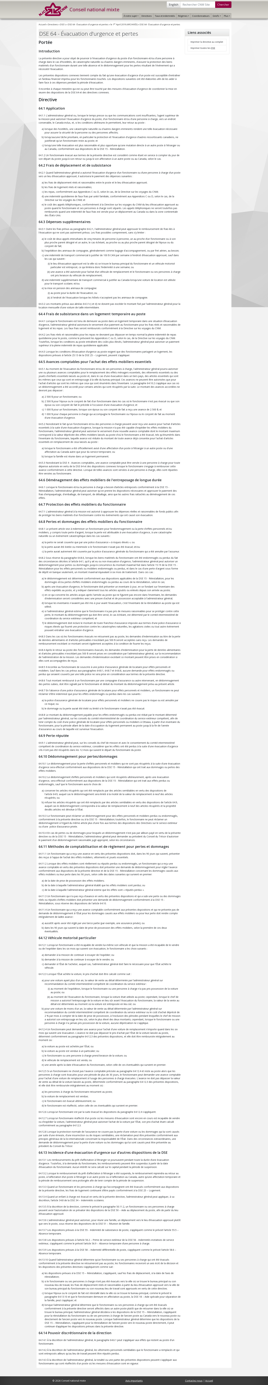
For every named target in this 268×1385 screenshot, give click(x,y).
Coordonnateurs (201, 15)
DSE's (63, 24)
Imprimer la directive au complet (207, 41)
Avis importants (134, 1380)
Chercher (223, 4)
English (173, 4)
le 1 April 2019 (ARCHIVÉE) (124, 24)
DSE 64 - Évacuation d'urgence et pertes (88, 24)
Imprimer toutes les (203, 48)
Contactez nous (194, 1380)
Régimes (183, 15)
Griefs (217, 15)
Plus (227, 15)
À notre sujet (131, 15)
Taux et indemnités (165, 15)
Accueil (42, 24)
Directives (147, 15)
